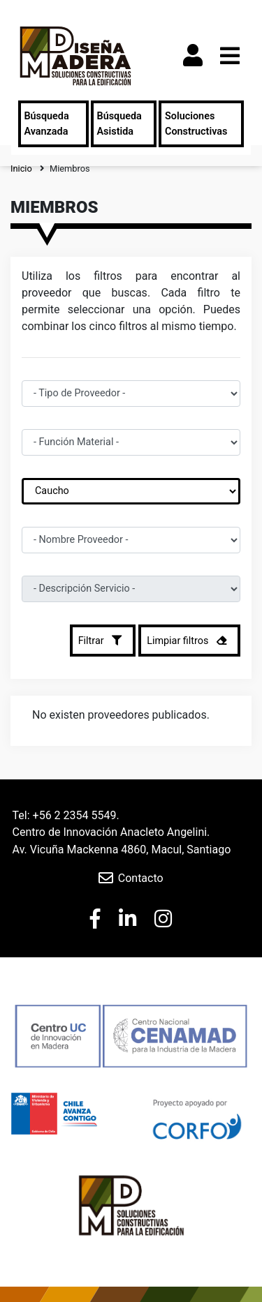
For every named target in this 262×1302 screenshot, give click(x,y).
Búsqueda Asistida (119, 123)
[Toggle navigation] (229, 56)
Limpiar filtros (189, 640)
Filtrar (103, 640)
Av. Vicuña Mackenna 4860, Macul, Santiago (122, 849)
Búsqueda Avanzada (46, 123)
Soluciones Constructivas (196, 123)
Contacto (140, 878)
